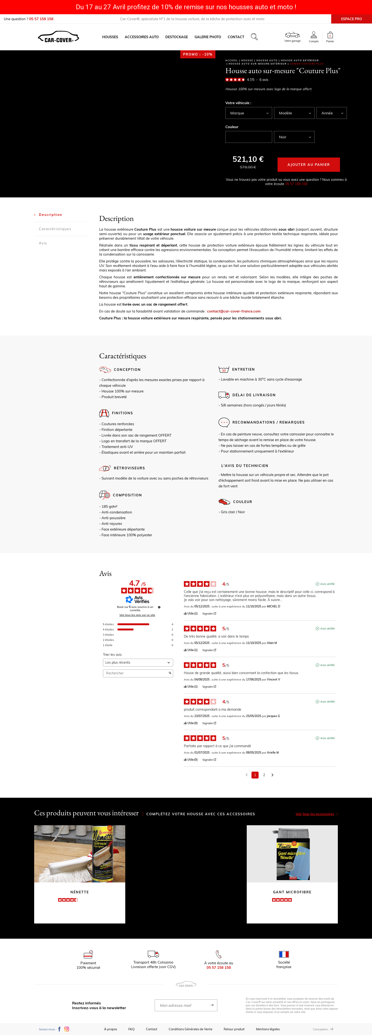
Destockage (176, 37)
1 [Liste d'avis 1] (255, 775)
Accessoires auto (142, 37)
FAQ (131, 1029)
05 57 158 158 (296, 184)
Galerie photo (208, 37)
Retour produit (234, 1029)
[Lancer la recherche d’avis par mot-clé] (170, 673)
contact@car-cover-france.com (233, 311)
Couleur (231, 127)
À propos (110, 1029)
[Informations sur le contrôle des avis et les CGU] (159, 607)
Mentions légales (268, 1029)
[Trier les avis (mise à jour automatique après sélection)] (138, 663)
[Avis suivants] (272, 775)
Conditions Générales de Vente (190, 1029)
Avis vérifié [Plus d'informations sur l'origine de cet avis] (327, 584)
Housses (110, 37)
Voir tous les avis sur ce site (137, 615)
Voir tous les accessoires (317, 814)
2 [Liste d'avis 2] (264, 775)
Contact (236, 37)
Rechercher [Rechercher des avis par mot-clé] (135, 673)
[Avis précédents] (247, 775)
